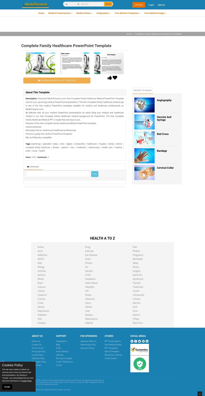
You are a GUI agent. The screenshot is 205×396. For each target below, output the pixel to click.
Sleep (135, 263)
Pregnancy (138, 255)
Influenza (89, 298)
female (56, 147)
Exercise (89, 251)
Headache (90, 278)
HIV (87, 290)
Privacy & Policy (39, 351)
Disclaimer (36, 365)
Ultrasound (138, 294)
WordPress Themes (113, 355)
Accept (7, 387)
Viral (135, 306)
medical (118, 147)
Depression (43, 310)
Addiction (42, 255)
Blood (41, 278)
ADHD (41, 259)
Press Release (62, 351)
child (28, 150)
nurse (34, 150)
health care (107, 147)
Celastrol (42, 294)
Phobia (136, 251)
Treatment (138, 286)
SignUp (161, 4)
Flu (86, 267)
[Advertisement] (102, 24)
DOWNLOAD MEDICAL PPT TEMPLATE (57, 80)
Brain (40, 282)
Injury (88, 302)
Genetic (89, 271)
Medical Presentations (59, 13)
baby (55, 143)
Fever (88, 259)
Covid (40, 302)
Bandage (162, 150)
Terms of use (37, 348)
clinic (62, 143)
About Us (36, 341)
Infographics (103, 13)
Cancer (41, 290)
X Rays (136, 318)
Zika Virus (138, 322)
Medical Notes (83, 13)
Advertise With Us (88, 341)
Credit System (111, 358)
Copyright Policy (39, 361)
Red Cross (163, 133)
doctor (119, 143)
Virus (135, 310)
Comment (33, 166)
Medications (91, 318)
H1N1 (88, 275)
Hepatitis (89, 286)
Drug (87, 247)
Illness (88, 294)
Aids (40, 263)
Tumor (136, 290)
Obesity (89, 322)
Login (151, 4)
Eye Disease (91, 255)
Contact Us (37, 344)
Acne (40, 251)
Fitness (88, 263)
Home (41, 13)
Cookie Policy (37, 355)
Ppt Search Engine (64, 358)
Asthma (41, 275)
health (42, 150)
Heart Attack (91, 282)
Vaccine (137, 302)
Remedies (138, 259)
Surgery (137, 271)
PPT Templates (111, 348)
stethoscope (94, 147)
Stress (136, 267)
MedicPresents (50, 389)
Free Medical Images (154, 13)
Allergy (41, 267)
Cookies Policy (12, 365)
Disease (42, 322)
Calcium (42, 286)
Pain (135, 247)
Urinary (136, 298)
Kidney (88, 306)
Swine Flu (137, 275)
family (111, 143)
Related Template (143, 90)
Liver (87, 310)
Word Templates (112, 351)
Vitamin (136, 314)
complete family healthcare (38, 147)
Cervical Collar (165, 167)
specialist (47, 143)
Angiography (164, 100)
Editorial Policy (38, 358)
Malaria (89, 314)
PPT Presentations (113, 341)
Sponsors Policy (87, 348)
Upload (139, 4)
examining (35, 143)
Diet (40, 318)
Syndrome (138, 278)
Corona (41, 298)
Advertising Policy (88, 344)
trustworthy (79, 143)
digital (69, 143)
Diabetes (42, 314)
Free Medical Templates (126, 13)
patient (64, 147)
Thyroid (136, 282)
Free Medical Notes (113, 344)
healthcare (92, 143)
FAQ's (58, 348)
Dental (41, 306)
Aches (41, 247)
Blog (58, 344)
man (72, 147)
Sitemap (59, 355)
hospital (102, 143)
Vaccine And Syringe (164, 118)
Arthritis (42, 271)
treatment (81, 147)
